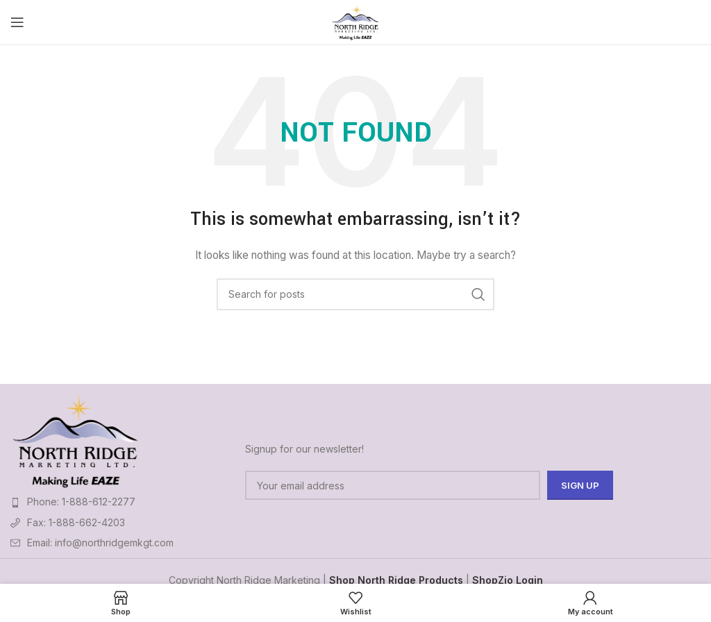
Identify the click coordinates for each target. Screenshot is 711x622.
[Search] (355, 294)
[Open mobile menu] (17, 22)
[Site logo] (355, 21)
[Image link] (75, 439)
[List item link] (120, 502)
